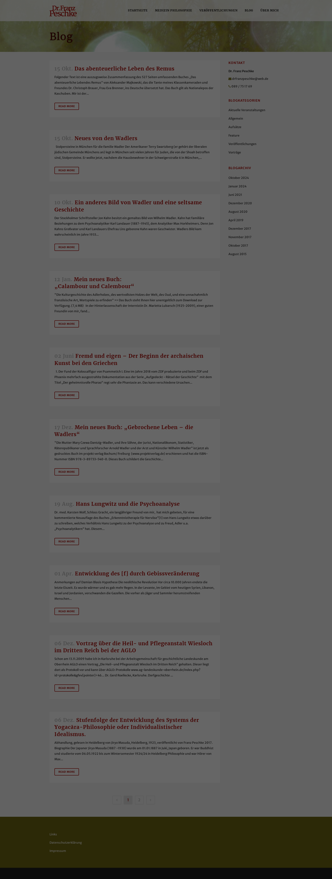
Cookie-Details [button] (166, 128)
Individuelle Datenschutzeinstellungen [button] (166, 118)
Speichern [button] (166, 106)
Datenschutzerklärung (193, 61)
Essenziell (164, 79)
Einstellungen (173, 65)
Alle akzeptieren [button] (166, 93)
